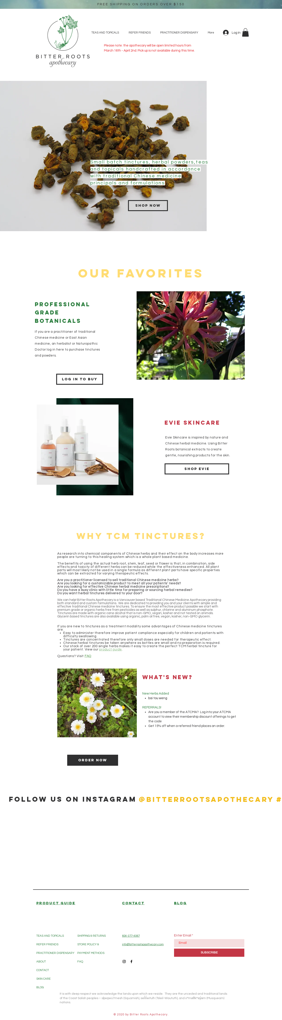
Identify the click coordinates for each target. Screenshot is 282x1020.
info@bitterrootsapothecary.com (143, 944)
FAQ (80, 961)
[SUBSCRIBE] (209, 953)
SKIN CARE (43, 978)
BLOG (40, 987)
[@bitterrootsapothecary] (206, 799)
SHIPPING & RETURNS (91, 935)
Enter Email (182, 935)
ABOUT (41, 961)
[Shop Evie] (197, 468)
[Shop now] (148, 205)
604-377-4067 (131, 935)
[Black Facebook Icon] (131, 961)
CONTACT (42, 970)
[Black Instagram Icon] (124, 961)
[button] (245, 32)
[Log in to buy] (79, 379)
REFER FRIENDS (47, 944)
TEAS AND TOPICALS (50, 935)
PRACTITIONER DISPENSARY (55, 953)
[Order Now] (92, 760)
